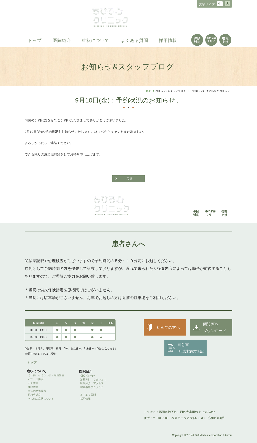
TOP (148, 91)
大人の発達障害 (37, 390)
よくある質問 (134, 40)
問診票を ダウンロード (214, 327)
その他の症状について (41, 398)
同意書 (190, 347)
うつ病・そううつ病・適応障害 (46, 375)
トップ (35, 40)
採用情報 (168, 40)
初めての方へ (88, 375)
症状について (95, 40)
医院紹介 (62, 40)
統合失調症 (34, 394)
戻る (129, 178)
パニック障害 (35, 379)
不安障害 (33, 383)
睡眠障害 (33, 387)
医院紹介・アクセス (92, 383)
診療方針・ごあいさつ (93, 379)
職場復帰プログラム (93, 387)
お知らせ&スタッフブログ (170, 91)
